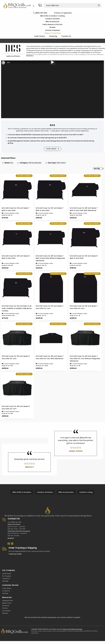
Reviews (5, 615)
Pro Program (6, 578)
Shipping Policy (7, 602)
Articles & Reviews (52, 30)
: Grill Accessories (29, 163)
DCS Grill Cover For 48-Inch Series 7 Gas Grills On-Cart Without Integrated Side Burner (85, 360)
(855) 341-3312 (40, 13)
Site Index (79, 631)
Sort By (95, 169)
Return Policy (6, 605)
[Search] (98, 5)
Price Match (6, 613)
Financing (53, 36)
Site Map (5, 583)
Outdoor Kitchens (52, 19)
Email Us (11, 540)
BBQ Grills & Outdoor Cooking (52, 16)
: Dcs (7, 163)
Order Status (39, 36)
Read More (29, 56)
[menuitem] (96, 169)
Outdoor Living (86, 494)
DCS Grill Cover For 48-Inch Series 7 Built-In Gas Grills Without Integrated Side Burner (50, 260)
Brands (52, 27)
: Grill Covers (56, 163)
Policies (5, 610)
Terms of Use (67, 631)
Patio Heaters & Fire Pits (52, 24)
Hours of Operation (63, 13)
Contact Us (66, 36)
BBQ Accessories (52, 21)
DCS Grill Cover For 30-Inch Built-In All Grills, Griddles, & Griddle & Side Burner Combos (17, 310)
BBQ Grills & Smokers (21, 494)
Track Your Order (15, 556)
